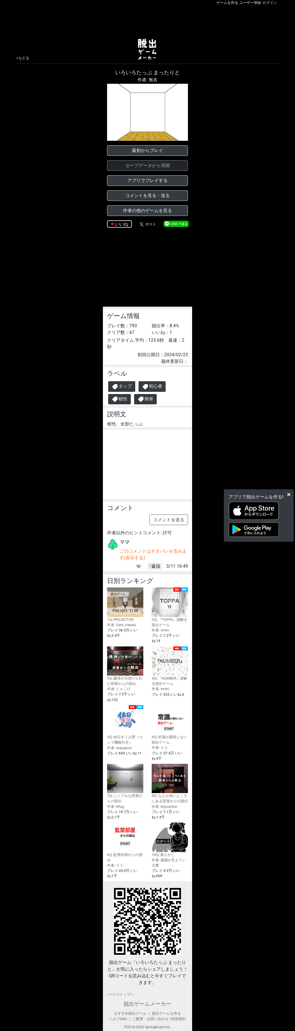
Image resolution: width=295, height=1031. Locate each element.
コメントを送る (168, 519)
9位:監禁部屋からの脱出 (125, 842)
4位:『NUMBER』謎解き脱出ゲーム (170, 666)
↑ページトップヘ (120, 994)
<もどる (22, 58)
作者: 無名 (147, 79)
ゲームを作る (227, 3)
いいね (121, 224)
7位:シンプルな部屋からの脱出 (125, 783)
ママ (125, 542)
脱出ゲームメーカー (147, 1004)
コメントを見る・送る (147, 195)
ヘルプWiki (118, 1019)
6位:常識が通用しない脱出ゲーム (170, 724)
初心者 (152, 386)
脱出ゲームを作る (166, 1013)
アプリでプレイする (147, 180)
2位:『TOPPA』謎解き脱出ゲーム (170, 607)
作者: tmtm (160, 630)
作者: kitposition (164, 806)
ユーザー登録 (250, 3)
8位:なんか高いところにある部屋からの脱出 (170, 783)
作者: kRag (115, 806)
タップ (122, 386)
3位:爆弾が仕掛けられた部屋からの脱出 (125, 666)
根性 (119, 399)
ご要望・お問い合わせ (150, 1019)
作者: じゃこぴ (118, 689)
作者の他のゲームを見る (147, 210)
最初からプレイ (147, 150)
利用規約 (178, 1019)
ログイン (270, 3)
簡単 (145, 399)
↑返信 (154, 566)
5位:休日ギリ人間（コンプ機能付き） (125, 725)
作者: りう (160, 747)
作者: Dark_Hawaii (121, 625)
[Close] (289, 494)
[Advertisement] (147, 20)
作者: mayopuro (119, 748)
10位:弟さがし (170, 840)
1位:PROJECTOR (125, 604)
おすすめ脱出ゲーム (130, 1013)
